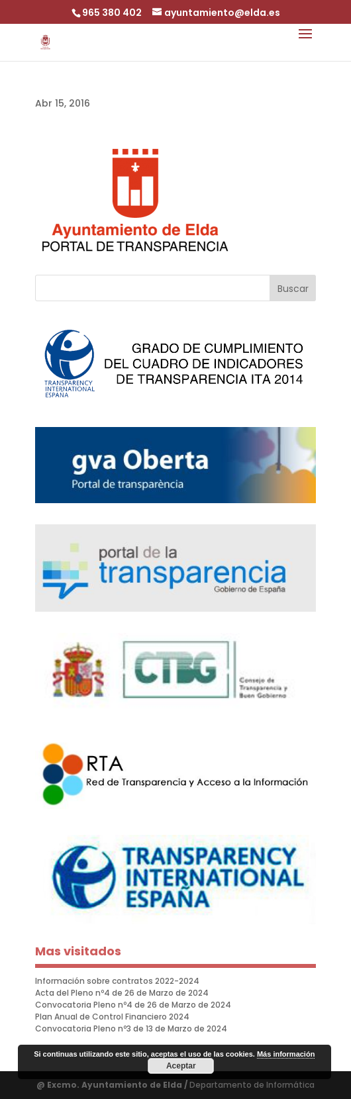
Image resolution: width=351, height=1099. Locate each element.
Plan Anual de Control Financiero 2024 (112, 1016)
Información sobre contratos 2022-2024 (117, 980)
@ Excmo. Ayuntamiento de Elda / (112, 1084)
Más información (286, 1054)
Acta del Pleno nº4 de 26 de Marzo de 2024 (122, 992)
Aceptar (181, 1066)
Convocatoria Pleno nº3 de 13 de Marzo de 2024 (131, 1028)
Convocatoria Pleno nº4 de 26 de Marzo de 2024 (133, 1004)
